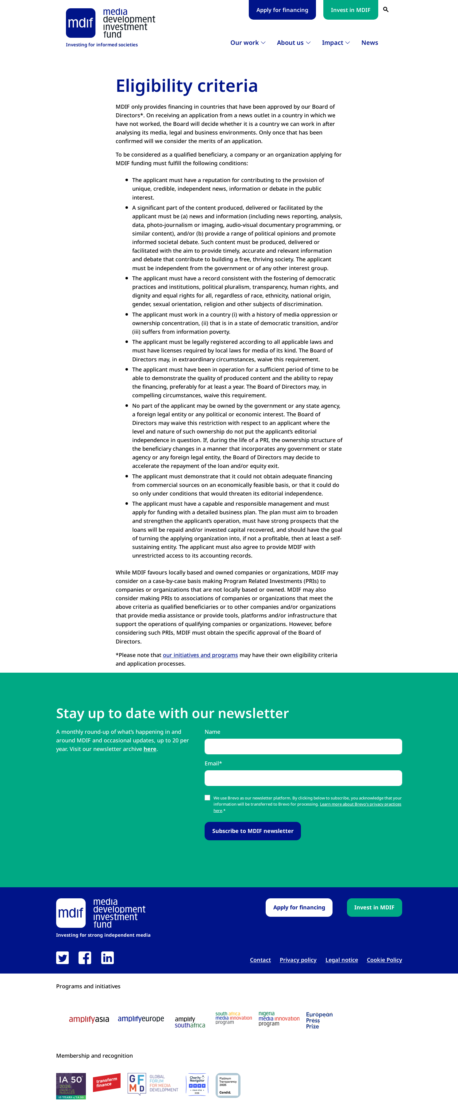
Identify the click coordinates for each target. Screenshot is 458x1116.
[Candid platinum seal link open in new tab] (228, 1085)
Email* (213, 763)
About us (290, 42)
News (369, 42)
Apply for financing (282, 10)
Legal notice (341, 959)
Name (212, 731)
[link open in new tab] (62, 957)
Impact (332, 42)
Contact (260, 959)
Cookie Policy (384, 959)
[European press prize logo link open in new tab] (319, 1020)
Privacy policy (298, 959)
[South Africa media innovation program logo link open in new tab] (234, 1018)
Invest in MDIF (351, 10)
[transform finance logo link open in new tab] (107, 1082)
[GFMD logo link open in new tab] (153, 1084)
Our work (244, 42)
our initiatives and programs (200, 655)
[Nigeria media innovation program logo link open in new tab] (279, 1019)
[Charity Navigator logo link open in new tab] (197, 1084)
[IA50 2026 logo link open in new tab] (71, 1086)
